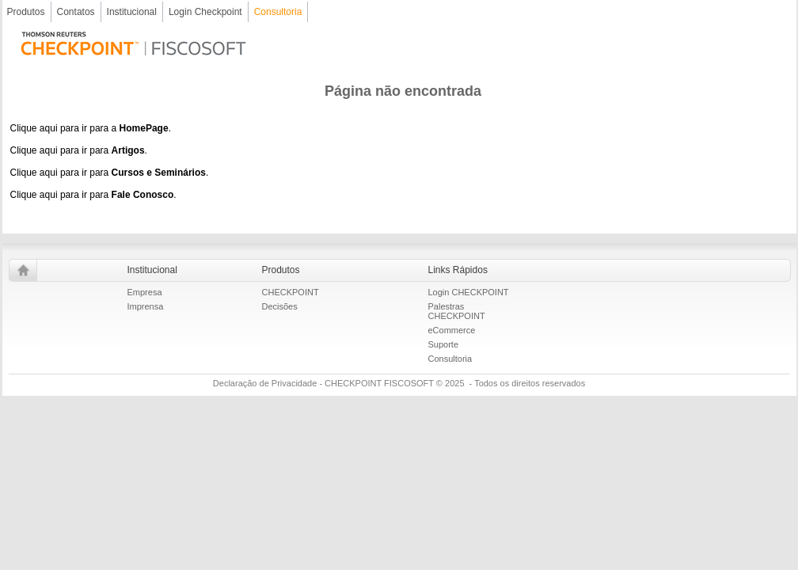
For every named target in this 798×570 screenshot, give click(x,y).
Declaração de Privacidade (265, 383)
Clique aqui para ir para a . (90, 128)
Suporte (443, 344)
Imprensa (145, 306)
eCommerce (452, 330)
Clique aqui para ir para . (78, 150)
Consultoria (450, 358)
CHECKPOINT (290, 292)
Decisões (280, 306)
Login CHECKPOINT (468, 292)
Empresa (144, 292)
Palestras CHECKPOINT (456, 311)
